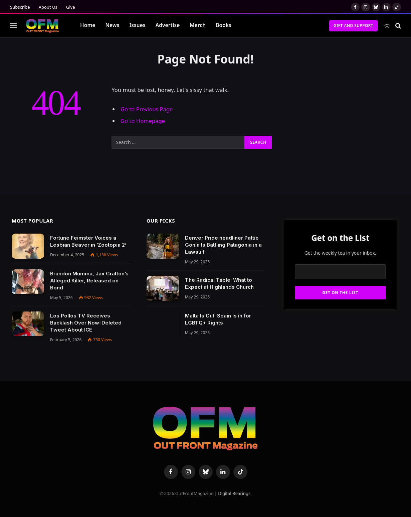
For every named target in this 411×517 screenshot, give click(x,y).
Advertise (168, 25)
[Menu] (13, 25)
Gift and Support (353, 25)
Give (70, 7)
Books (223, 25)
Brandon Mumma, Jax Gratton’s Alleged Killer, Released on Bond (89, 280)
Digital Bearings (234, 493)
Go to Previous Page (147, 109)
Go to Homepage (143, 121)
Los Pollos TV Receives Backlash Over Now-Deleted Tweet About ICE (86, 322)
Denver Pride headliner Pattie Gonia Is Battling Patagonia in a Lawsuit (223, 245)
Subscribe (20, 7)
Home (87, 25)
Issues (137, 25)
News (113, 25)
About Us (48, 7)
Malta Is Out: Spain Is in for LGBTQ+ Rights (218, 319)
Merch (198, 25)
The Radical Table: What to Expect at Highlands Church (219, 283)
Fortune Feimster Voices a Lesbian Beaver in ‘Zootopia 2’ (88, 241)
